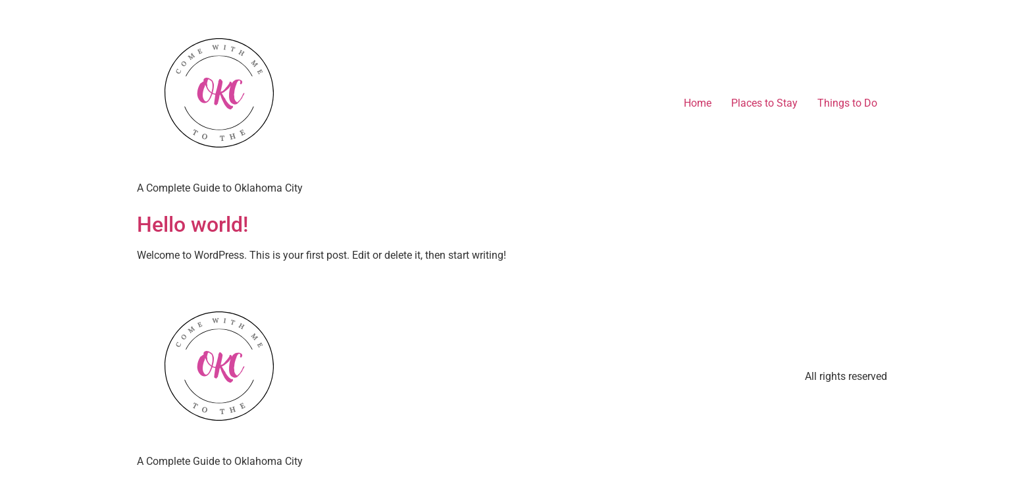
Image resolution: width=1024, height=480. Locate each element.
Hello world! (192, 224)
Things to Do (847, 103)
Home (697, 103)
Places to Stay (764, 103)
